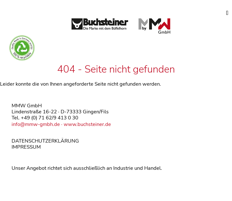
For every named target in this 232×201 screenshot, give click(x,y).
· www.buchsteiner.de (85, 124)
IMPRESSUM (26, 147)
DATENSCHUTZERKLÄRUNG (45, 141)
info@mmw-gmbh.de (36, 124)
